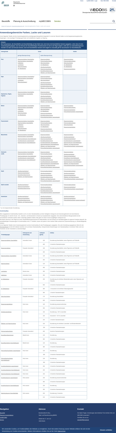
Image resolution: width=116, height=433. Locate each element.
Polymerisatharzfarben (46, 61)
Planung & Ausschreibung (24, 21)
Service (57, 21)
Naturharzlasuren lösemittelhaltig (9, 393)
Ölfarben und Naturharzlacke (48, 72)
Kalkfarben (20, 63)
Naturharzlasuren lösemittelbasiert (26, 142)
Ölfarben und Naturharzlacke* (25, 202)
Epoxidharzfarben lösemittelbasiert (10, 343)
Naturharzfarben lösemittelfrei (25, 61)
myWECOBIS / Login (92, 1)
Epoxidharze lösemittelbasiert (71, 158)
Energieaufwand (4, 227)
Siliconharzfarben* (22, 82)
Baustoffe (6, 21)
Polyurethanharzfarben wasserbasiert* (50, 181)
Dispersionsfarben (45, 59)
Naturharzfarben (5, 263)
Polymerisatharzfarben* (47, 171)
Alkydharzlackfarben (46, 67)
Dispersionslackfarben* (46, 84)
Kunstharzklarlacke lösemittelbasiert (10, 370)
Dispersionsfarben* (45, 76)
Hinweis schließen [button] (106, 430)
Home (81, 1)
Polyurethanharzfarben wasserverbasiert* (74, 200)
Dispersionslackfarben (46, 69)
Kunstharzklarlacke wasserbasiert (49, 142)
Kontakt (114, 1)
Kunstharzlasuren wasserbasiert (26, 140)
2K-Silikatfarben (68, 66)
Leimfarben (21, 65)
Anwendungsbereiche (17, 26)
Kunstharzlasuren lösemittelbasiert (10, 385)
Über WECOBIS (105, 1)
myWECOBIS (45, 21)
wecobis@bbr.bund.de (83, 420)
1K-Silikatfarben (22, 68)
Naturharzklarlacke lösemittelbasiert (27, 139)
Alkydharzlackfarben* (23, 171)
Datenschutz (61, 431)
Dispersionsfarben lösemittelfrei (26, 59)
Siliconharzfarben (22, 66)
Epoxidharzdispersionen (47, 71)
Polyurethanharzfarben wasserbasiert (50, 117)
